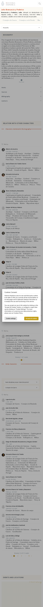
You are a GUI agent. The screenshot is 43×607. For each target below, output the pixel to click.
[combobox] (21, 27)
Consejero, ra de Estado (27, 20)
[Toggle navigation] (39, 3)
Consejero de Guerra (10, 20)
